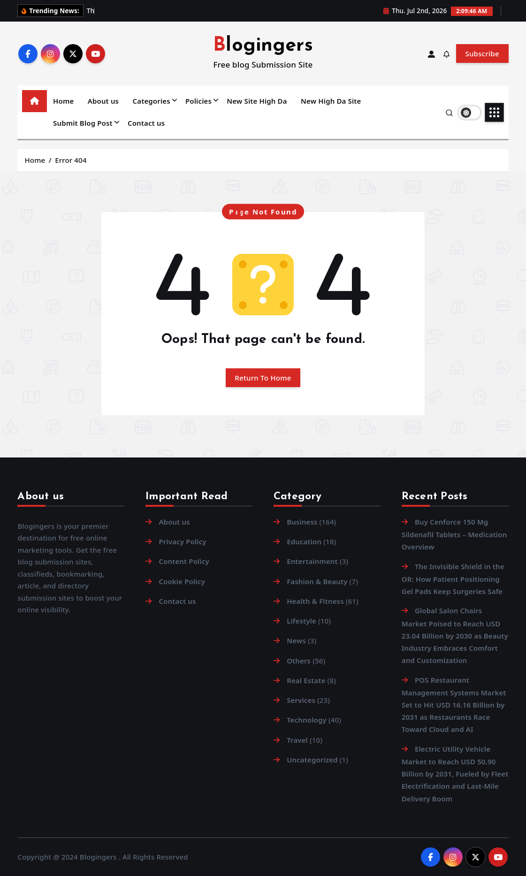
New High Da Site (331, 101)
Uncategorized (312, 759)
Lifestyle (301, 620)
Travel (297, 740)
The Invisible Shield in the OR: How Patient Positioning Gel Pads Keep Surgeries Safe (453, 579)
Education (304, 541)
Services (301, 700)
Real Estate (306, 680)
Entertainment (312, 561)
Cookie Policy (182, 581)
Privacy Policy (182, 541)
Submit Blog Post (83, 123)
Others (299, 660)
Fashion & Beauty (317, 581)
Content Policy (184, 561)
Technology (307, 719)
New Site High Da (257, 101)
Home (63, 101)
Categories (151, 101)
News (296, 640)
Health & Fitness (315, 601)
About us (103, 101)
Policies (198, 101)
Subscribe (482, 53)
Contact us (146, 123)
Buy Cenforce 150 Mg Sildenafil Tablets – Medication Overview (454, 534)
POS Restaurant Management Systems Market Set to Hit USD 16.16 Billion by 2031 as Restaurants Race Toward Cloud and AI (454, 704)
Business (302, 521)
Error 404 (70, 160)
